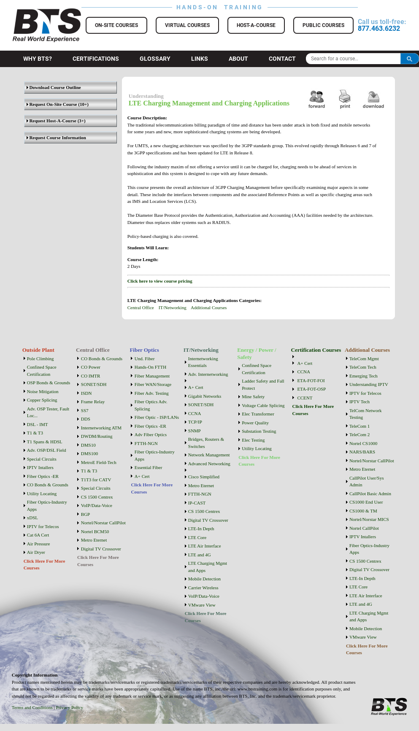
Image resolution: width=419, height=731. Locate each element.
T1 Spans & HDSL (44, 441)
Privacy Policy (69, 707)
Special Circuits (42, 458)
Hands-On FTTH (150, 367)
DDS (85, 418)
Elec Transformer (258, 413)
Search (409, 58)
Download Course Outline (54, 87)
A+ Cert (142, 476)
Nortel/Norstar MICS (369, 519)
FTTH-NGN (146, 443)
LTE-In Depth (201, 528)
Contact (282, 58)
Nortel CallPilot (364, 528)
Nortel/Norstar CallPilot (103, 522)
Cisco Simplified (203, 476)
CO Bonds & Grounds (47, 484)
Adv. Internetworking (208, 374)
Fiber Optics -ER (43, 476)
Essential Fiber (148, 467)
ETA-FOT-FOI (310, 380)
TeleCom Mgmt (364, 358)
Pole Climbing (40, 358)
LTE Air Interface (204, 545)
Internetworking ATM (101, 427)
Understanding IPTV (368, 384)
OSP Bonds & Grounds (48, 382)
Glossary (155, 58)
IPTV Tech (359, 401)
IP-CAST (197, 502)
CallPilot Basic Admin (370, 493)
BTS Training (36, 12)
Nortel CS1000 (363, 443)
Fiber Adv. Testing (152, 393)
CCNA (194, 413)
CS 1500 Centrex (97, 496)
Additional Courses (209, 307)
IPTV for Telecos (43, 526)
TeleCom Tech (362, 367)
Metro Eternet (94, 539)
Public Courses (323, 25)
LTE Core (197, 537)
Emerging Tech (363, 375)
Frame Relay (93, 401)
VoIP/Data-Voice (96, 505)
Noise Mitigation (43, 391)
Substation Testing (259, 431)
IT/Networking (173, 307)
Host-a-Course (256, 25)
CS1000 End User (366, 501)
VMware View (202, 604)
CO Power (90, 367)
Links (199, 58)
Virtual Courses (187, 25)
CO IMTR (90, 375)
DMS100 (89, 453)
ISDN (86, 393)
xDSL (32, 517)
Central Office (140, 307)
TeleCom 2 (359, 434)
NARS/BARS (362, 451)
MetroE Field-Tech (98, 462)
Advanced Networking (209, 463)
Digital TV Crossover (101, 548)
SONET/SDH (94, 384)
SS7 (85, 410)
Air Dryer (36, 552)
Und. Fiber (145, 358)
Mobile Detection (204, 578)
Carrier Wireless (203, 587)
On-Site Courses (116, 25)
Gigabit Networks (205, 396)
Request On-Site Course (52, 104)
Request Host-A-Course (51, 120)
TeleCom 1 (359, 426)
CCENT (304, 397)
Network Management (209, 454)
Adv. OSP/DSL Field (46, 450)
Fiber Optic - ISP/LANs (157, 417)
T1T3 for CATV (96, 479)
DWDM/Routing (97, 436)
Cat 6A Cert (38, 534)
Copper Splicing (42, 399)
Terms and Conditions (32, 707)
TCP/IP (195, 421)
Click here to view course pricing (159, 280)
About (238, 58)
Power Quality (255, 422)
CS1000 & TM (363, 510)
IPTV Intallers (40, 467)
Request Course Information (56, 137)
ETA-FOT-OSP (311, 388)
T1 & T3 (35, 432)
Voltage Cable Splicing (263, 405)
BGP (85, 514)
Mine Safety (253, 396)
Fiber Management (152, 375)
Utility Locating (42, 493)
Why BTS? (37, 58)
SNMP (194, 430)
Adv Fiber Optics (151, 434)
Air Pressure (38, 543)
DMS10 (88, 445)
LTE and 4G (199, 554)
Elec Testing (253, 439)
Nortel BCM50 (95, 531)
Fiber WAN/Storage (153, 384)
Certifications (96, 58)
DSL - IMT (37, 424)
